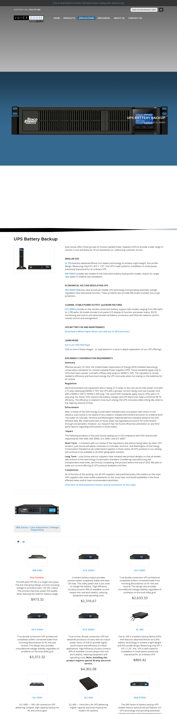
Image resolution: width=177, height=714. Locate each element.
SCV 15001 (139, 570)
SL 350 (139, 630)
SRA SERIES (70, 289)
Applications (86, 18)
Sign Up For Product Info (144, 10)
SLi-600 (88, 698)
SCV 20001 (37, 630)
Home (57, 18)
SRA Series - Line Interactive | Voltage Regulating (37, 528)
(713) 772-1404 (34, 9)
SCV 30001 (88, 630)
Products (69, 18)
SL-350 (68, 263)
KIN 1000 (37, 570)
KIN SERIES (70, 273)
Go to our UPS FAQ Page (77, 344)
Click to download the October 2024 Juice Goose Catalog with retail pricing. (88, 3)
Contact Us (135, 18)
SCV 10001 (88, 570)
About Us (119, 18)
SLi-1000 (37, 698)
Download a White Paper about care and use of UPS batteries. (97, 331)
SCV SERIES (70, 309)
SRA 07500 (140, 698)
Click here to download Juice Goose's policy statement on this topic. (100, 484)
